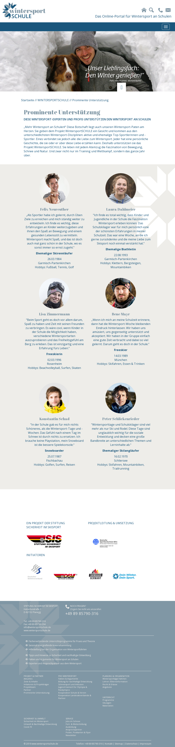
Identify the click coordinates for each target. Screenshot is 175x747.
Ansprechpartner (74, 729)
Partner (27, 690)
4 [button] (93, 94)
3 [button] (87, 94)
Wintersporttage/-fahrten (114, 678)
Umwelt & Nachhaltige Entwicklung (40, 724)
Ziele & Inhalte (31, 681)
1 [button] (77, 94)
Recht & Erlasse (110, 684)
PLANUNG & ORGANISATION (116, 676)
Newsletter (71, 735)
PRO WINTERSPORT (67, 676)
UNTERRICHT (109, 697)
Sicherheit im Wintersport (36, 721)
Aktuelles (28, 678)
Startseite (27, 100)
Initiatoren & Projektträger (36, 684)
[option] (87, 61)
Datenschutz (131, 743)
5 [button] (98, 94)
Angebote (107, 687)
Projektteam (30, 687)
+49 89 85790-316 (81, 613)
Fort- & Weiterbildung (76, 724)
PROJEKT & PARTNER (33, 676)
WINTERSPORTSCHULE (53, 100)
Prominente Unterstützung (36, 692)
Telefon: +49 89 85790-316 (89, 743)
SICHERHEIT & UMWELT (35, 718)
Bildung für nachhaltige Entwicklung (75, 681)
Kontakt (108, 743)
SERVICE (69, 718)
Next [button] (167, 61)
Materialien (108, 705)
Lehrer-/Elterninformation (115, 681)
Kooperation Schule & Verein (72, 692)
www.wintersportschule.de (37, 630)
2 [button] (82, 94)
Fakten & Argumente (68, 678)
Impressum (145, 743)
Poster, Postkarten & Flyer (78, 732)
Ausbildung (71, 727)
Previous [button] (8, 61)
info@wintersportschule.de (37, 627)
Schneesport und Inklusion (71, 684)
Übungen (107, 702)
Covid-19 (28, 727)
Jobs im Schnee (73, 721)
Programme (108, 700)
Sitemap (119, 743)
